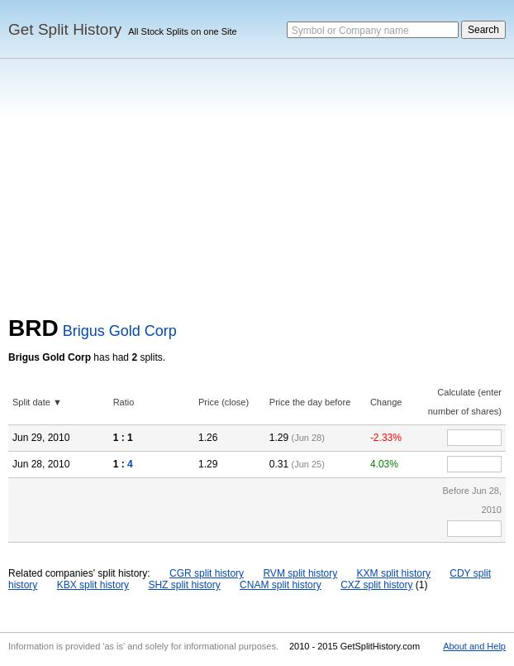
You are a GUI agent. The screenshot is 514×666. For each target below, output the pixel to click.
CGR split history (206, 573)
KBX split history (93, 585)
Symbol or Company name (350, 30)
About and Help (474, 646)
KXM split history (394, 573)
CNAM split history (280, 585)
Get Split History (64, 29)
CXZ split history (376, 585)
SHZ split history (184, 585)
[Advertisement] (257, 191)
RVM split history (300, 573)
